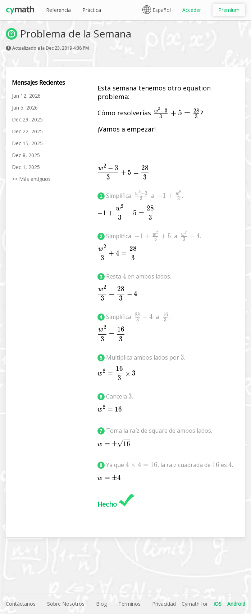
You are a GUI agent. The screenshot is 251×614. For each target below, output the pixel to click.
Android (236, 603)
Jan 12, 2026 (26, 95)
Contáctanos (21, 603)
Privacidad (164, 603)
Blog (101, 603)
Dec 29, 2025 (27, 119)
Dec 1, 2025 (26, 167)
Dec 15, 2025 (27, 143)
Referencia (58, 9)
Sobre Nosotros (66, 603)
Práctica (91, 9)
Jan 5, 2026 (25, 107)
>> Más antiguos (31, 178)
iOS (218, 603)
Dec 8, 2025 (26, 155)
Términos (129, 603)
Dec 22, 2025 (27, 131)
